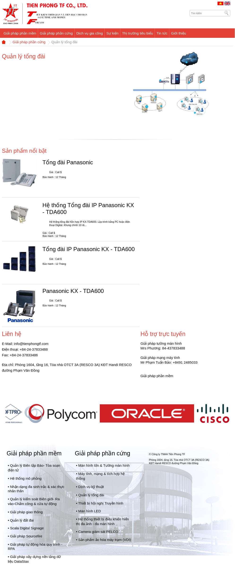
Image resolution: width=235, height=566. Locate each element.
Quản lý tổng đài (91, 495)
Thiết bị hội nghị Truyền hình (100, 503)
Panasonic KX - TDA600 (73, 291)
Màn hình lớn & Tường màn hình (104, 465)
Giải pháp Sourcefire (26, 536)
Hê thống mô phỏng (25, 478)
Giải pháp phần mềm (34, 453)
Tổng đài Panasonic (67, 162)
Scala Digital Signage (27, 528)
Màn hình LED (89, 511)
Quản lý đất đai (22, 520)
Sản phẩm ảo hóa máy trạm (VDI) (104, 540)
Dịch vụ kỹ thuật (91, 487)
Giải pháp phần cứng (29, 42)
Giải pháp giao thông (26, 512)
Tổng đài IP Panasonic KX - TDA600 (88, 249)
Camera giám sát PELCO (98, 532)
